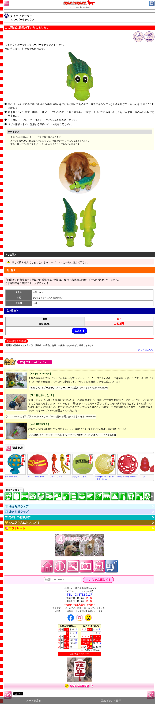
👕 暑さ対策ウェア (17, 506)
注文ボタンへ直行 (111, 700)
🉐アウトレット (15, 528)
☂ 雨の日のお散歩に (18, 517)
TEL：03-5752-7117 (79, 594)
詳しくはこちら (145, 349)
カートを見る (33, 700)
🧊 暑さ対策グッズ (17, 511)
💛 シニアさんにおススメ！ (22, 522)
